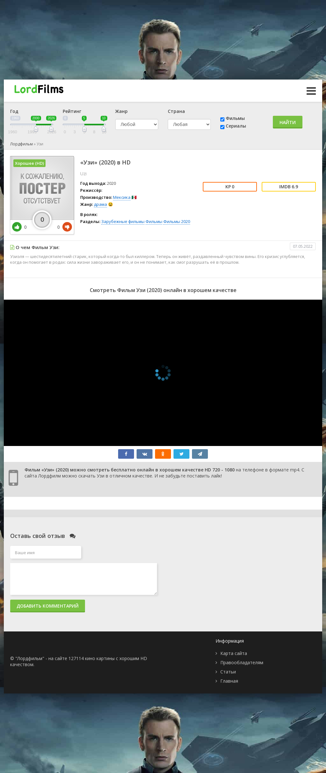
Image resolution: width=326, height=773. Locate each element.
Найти (288, 122)
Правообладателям (241, 662)
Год (14, 111)
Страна (176, 111)
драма (100, 204)
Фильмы (235, 118)
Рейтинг (72, 111)
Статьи (228, 672)
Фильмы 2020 (176, 221)
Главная (229, 681)
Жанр (121, 111)
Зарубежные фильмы (123, 221)
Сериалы (236, 126)
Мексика (122, 197)
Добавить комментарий (48, 606)
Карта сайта (233, 653)
